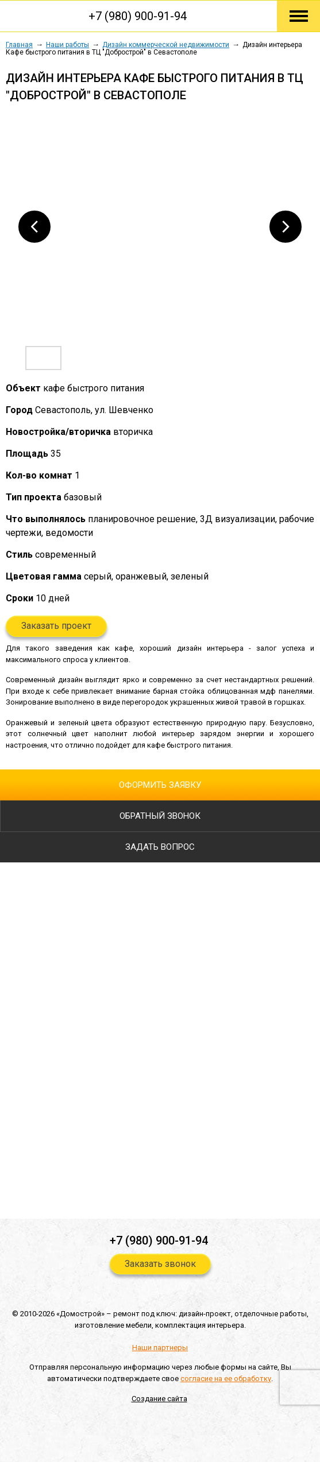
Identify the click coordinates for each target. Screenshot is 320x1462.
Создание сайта (159, 1398)
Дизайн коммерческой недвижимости (165, 45)
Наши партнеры (160, 1347)
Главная (19, 45)
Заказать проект (56, 625)
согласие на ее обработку (225, 1378)
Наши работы (67, 45)
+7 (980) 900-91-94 (137, 16)
